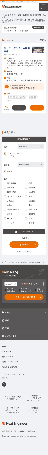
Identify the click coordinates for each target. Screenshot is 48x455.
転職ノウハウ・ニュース (12, 365)
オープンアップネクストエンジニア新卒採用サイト (13, 413)
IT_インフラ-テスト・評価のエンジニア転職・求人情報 (24, 264)
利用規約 (21, 434)
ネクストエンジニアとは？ (13, 377)
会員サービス (7, 359)
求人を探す (6, 354)
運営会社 (5, 381)
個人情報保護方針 (9, 434)
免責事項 (31, 434)
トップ (4, 264)
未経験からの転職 (9, 370)
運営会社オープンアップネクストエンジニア (35, 401)
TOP (4, 349)
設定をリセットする (24, 254)
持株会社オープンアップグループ (35, 413)
